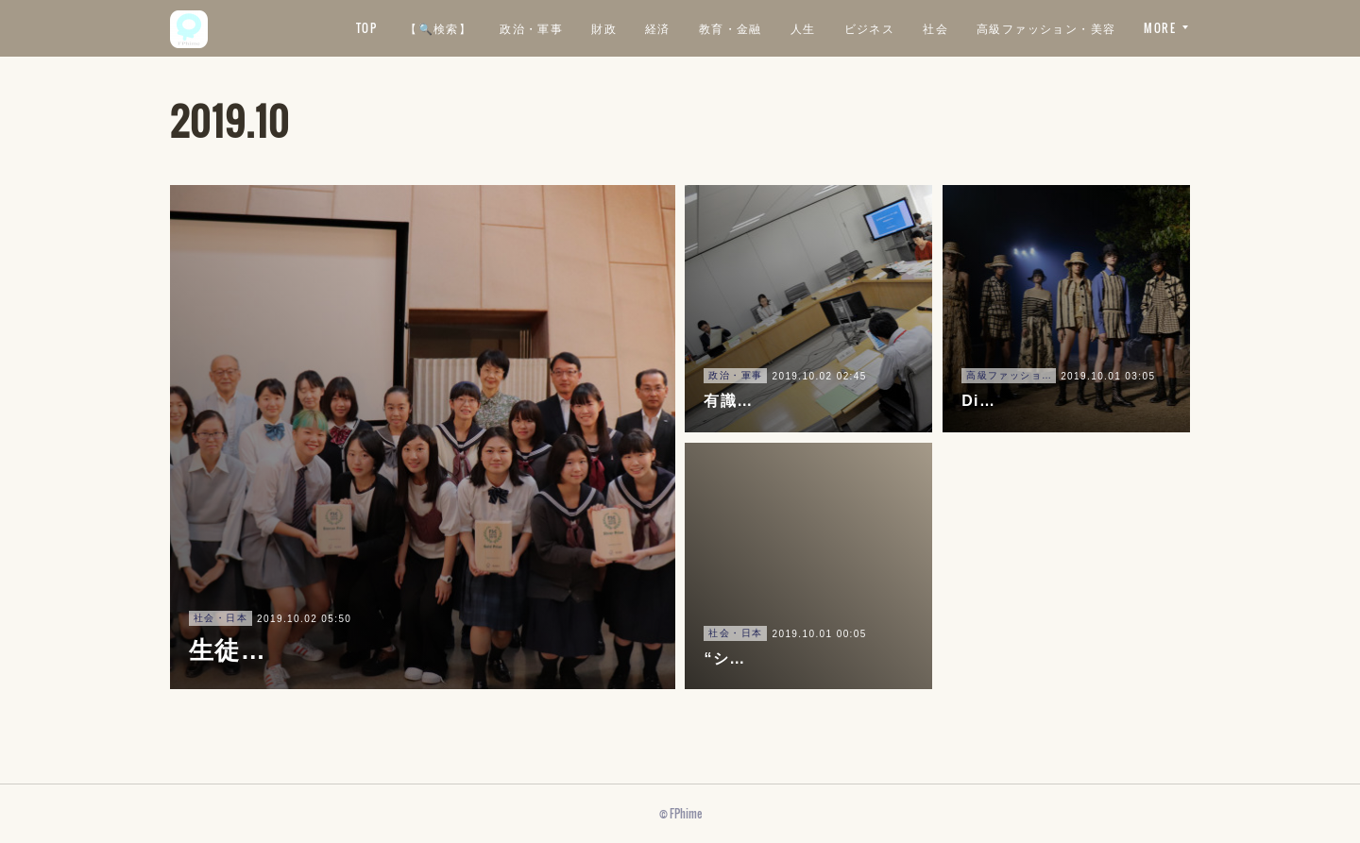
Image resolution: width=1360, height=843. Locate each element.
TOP (533, 28)
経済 (825, 28)
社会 (1103, 28)
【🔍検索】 (606, 28)
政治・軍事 (699, 28)
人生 (970, 28)
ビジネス (1037, 28)
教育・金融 (897, 28)
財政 (772, 28)
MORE (1160, 28)
